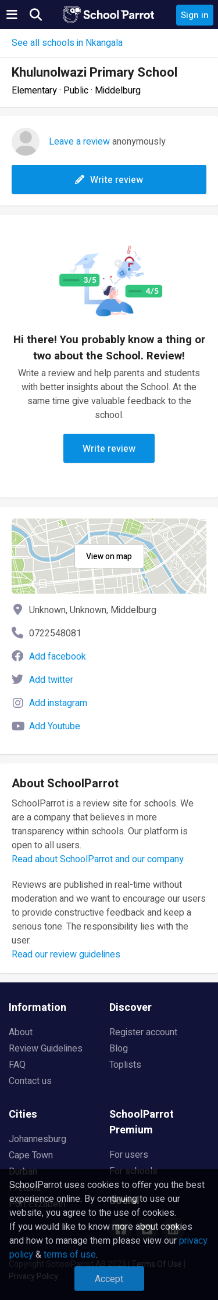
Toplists (125, 1065)
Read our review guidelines (66, 955)
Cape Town (31, 1155)
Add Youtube (54, 726)
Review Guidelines (46, 1049)
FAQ (17, 1065)
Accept (109, 1279)
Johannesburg (37, 1139)
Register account (143, 1032)
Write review (109, 180)
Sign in (195, 15)
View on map (109, 556)
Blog (118, 1049)
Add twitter (51, 680)
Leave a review (79, 142)
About (21, 1032)
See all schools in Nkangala (67, 43)
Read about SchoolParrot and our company (98, 859)
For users (128, 1155)
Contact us (30, 1081)
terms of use (70, 1255)
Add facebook (57, 657)
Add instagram (58, 703)
